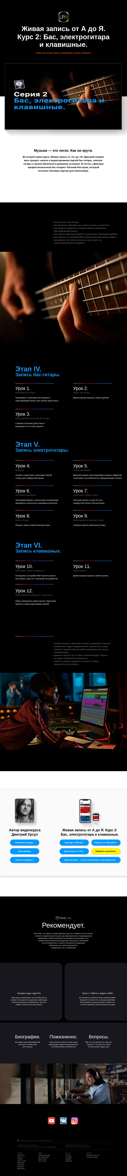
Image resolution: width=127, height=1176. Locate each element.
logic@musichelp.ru (51, 1146)
